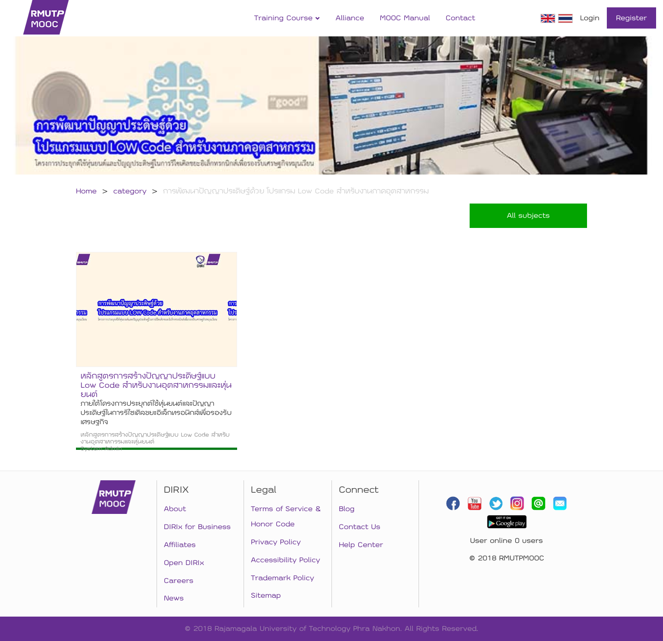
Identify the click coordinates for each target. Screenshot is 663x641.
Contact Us (359, 527)
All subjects (528, 215)
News (174, 598)
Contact (460, 18)
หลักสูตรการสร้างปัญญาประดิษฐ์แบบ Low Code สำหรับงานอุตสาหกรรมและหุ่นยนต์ (156, 385)
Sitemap (266, 595)
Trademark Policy (282, 578)
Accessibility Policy (285, 560)
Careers (178, 581)
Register (631, 18)
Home (86, 191)
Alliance (350, 18)
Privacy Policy (276, 542)
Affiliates (180, 545)
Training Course (287, 18)
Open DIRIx (184, 563)
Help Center (361, 545)
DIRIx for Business (197, 527)
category (129, 191)
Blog (347, 509)
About (175, 509)
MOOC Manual (405, 18)
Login (589, 18)
